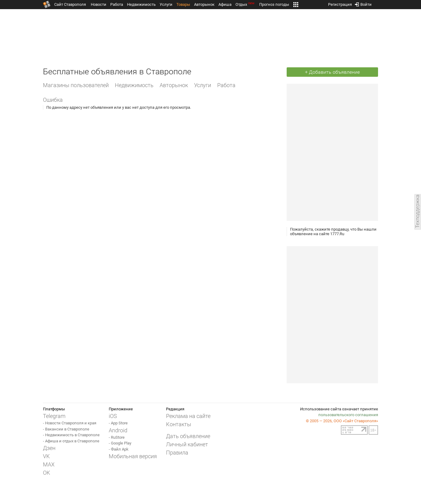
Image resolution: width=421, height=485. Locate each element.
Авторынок (204, 4)
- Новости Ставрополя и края (69, 423)
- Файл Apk (119, 449)
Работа (116, 4)
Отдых (245, 4)
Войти (363, 3)
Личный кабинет (187, 444)
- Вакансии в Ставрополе (66, 429)
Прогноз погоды (274, 4)
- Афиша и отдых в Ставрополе (71, 441)
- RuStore (117, 437)
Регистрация (340, 3)
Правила (177, 452)
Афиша (225, 4)
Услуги (166, 4)
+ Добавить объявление (332, 72)
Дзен (49, 448)
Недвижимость (141, 4)
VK (46, 456)
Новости (98, 4)
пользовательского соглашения (348, 414)
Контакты (178, 424)
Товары (183, 4)
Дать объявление (188, 436)
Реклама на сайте (188, 416)
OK (46, 472)
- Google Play (120, 443)
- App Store (118, 423)
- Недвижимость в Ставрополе (71, 435)
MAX (49, 464)
